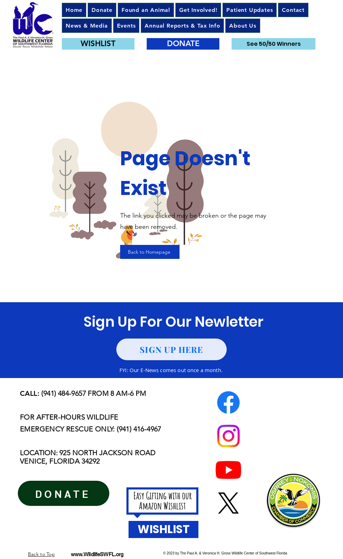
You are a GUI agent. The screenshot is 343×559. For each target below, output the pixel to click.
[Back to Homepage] (150, 252)
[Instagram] (228, 436)
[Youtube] (228, 470)
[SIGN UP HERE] (171, 349)
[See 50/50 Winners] (273, 44)
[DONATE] (183, 44)
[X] (228, 503)
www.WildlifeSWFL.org (97, 554)
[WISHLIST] (98, 44)
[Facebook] (228, 402)
